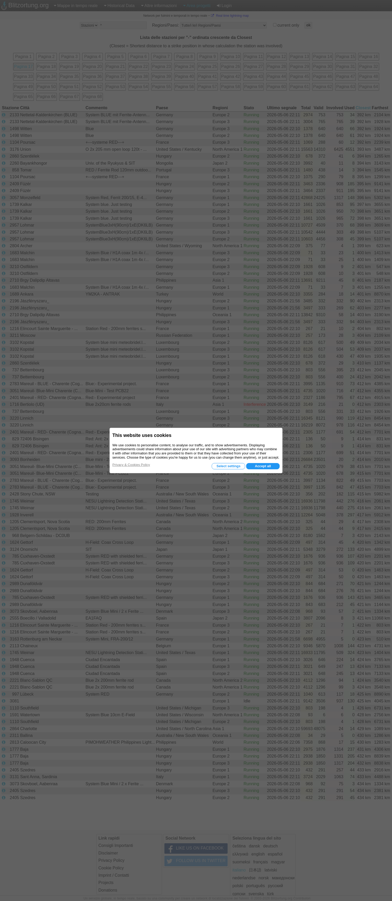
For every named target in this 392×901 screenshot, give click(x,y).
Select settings (228, 466)
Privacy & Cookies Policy (131, 465)
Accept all (263, 466)
